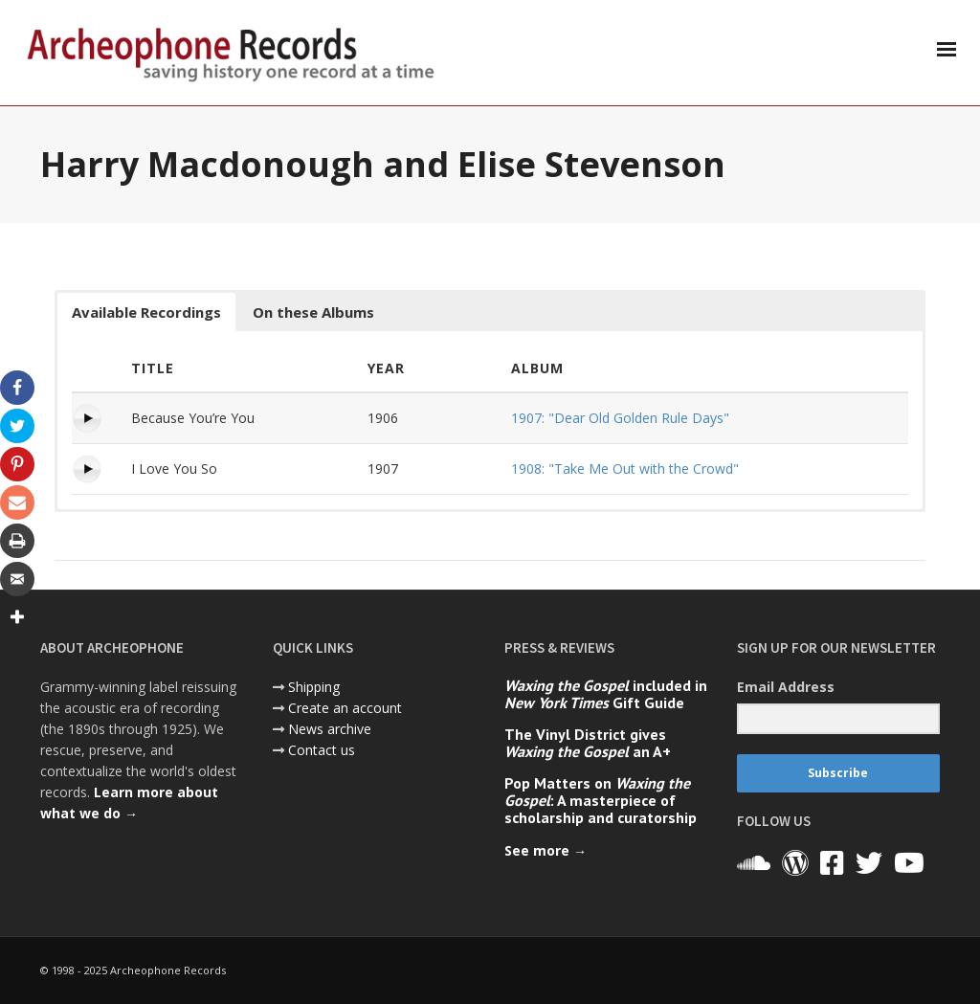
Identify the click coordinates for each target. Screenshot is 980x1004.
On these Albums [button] (313, 312)
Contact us (321, 750)
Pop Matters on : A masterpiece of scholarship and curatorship (600, 800)
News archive (329, 729)
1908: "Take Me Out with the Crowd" (625, 468)
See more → (545, 850)
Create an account (345, 708)
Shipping (314, 687)
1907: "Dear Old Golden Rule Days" (620, 418)
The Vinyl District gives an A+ (587, 743)
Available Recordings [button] (146, 312)
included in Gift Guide (605, 694)
